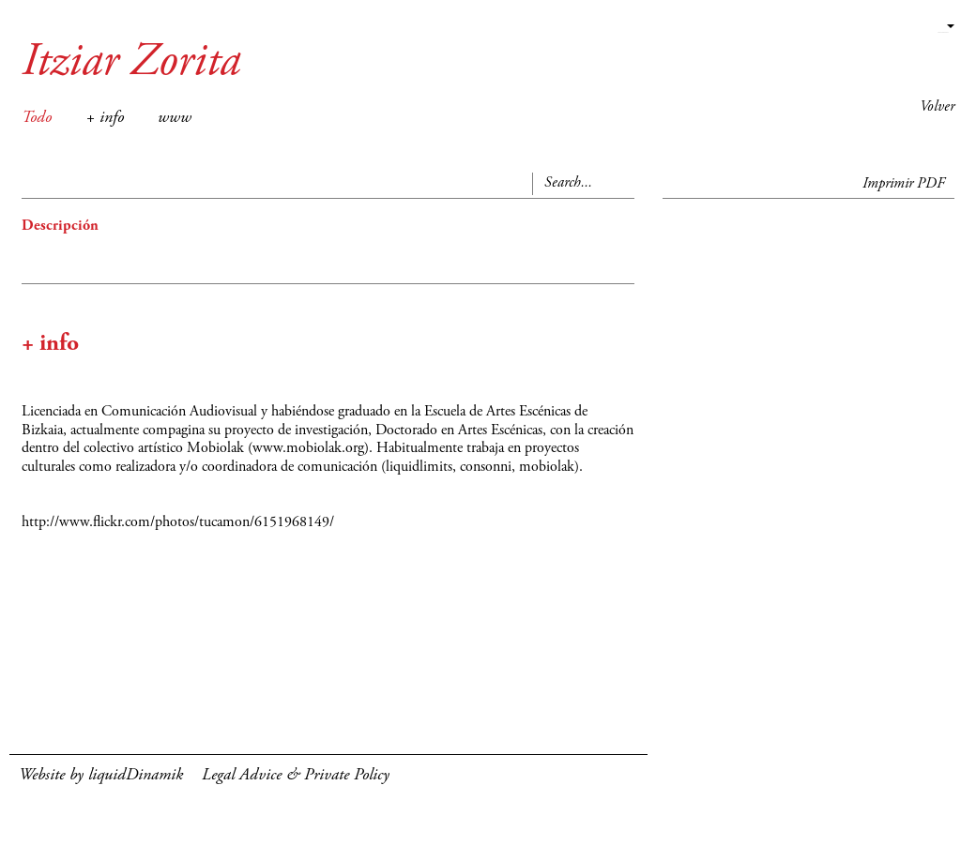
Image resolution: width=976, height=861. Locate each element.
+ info (104, 118)
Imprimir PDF (903, 183)
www (174, 118)
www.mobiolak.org (308, 448)
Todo (37, 118)
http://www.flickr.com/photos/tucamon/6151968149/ (178, 522)
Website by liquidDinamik (101, 775)
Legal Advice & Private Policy (295, 775)
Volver (937, 106)
